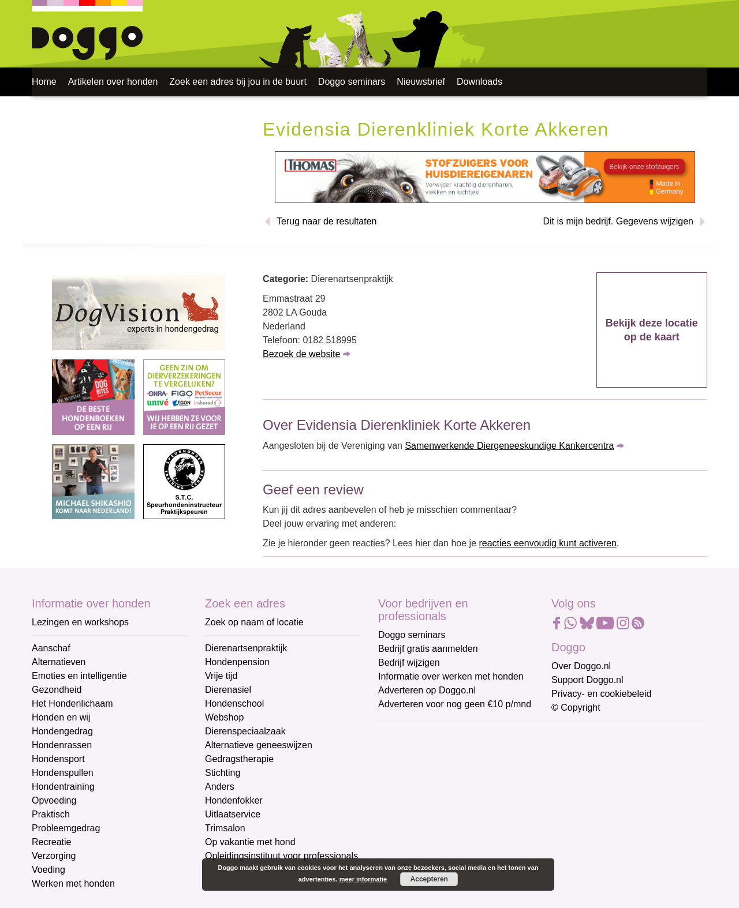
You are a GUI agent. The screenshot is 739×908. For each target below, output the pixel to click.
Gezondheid (56, 690)
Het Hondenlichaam (72, 703)
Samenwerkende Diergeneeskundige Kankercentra (509, 446)
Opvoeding (54, 800)
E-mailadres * (407, 735)
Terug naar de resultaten (326, 221)
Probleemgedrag (66, 828)
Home (44, 82)
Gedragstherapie (239, 759)
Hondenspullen (63, 773)
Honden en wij (61, 717)
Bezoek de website (301, 354)
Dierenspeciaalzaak (245, 731)
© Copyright (575, 707)
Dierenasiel (228, 690)
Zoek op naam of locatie (254, 622)
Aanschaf (51, 648)
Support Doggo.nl (587, 680)
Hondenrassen (62, 745)
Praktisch (51, 814)
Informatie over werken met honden (451, 676)
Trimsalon (225, 828)
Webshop (224, 717)
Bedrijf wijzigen (409, 662)
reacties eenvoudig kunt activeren (547, 543)
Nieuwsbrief (421, 82)
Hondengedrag (62, 731)
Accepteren (429, 879)
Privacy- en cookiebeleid (601, 694)
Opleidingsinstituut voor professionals (281, 856)
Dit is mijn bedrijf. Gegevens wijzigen (618, 221)
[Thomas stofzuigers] (485, 177)
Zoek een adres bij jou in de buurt (237, 82)
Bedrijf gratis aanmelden (428, 649)
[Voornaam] (460, 791)
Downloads (479, 82)
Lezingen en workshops (80, 622)
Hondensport (58, 759)
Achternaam (403, 811)
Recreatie (51, 842)
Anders (219, 786)
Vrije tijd (221, 676)
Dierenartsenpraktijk (246, 648)
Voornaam (400, 773)
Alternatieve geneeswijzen (258, 745)
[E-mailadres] (460, 753)
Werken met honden (73, 883)
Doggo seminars (352, 82)
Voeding (48, 870)
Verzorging (54, 856)
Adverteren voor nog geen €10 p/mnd (454, 704)
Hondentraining (63, 786)
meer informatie (363, 879)
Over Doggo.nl (581, 666)
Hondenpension (237, 662)
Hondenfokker (234, 800)
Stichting (222, 773)
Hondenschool (234, 703)
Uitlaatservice (232, 814)
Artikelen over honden (113, 82)
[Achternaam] (460, 829)
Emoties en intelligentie (79, 676)
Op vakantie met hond (250, 842)
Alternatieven (58, 662)
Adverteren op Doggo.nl (427, 690)
